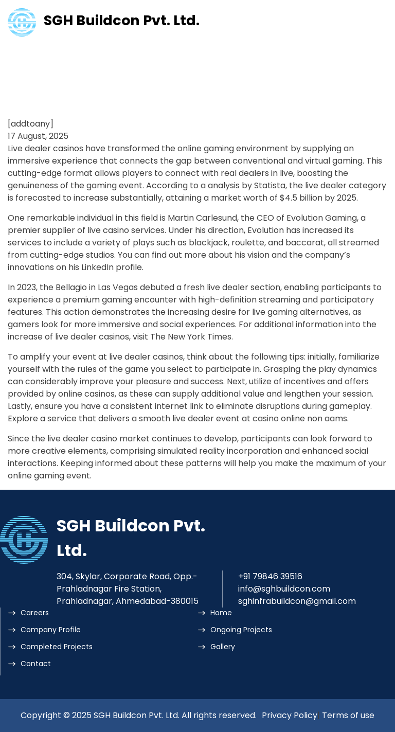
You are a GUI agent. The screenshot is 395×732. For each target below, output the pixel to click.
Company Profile (51, 629)
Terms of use (348, 715)
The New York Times (190, 337)
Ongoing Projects (241, 629)
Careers (35, 613)
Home (221, 613)
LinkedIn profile (111, 267)
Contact (36, 663)
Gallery (222, 646)
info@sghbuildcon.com (284, 589)
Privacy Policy (289, 715)
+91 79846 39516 (270, 576)
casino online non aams (300, 418)
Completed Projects (57, 646)
